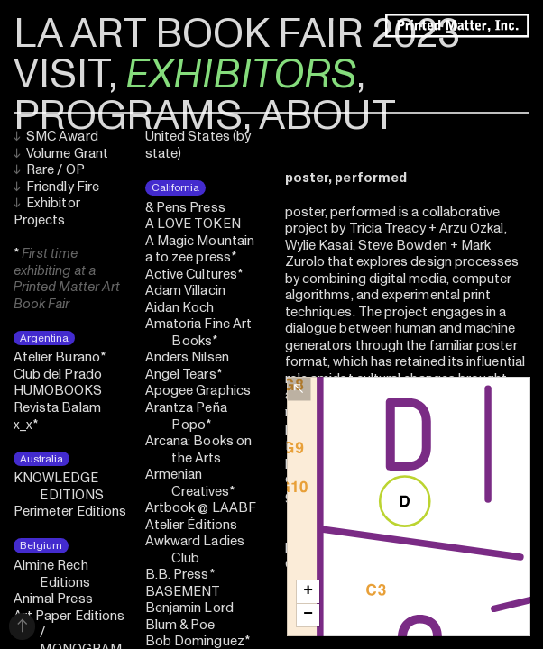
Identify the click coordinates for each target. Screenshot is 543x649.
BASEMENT (183, 591)
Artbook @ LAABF (200, 507)
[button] (308, 591)
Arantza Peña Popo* (186, 416)
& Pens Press (185, 207)
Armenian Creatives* (190, 483)
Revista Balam (57, 407)
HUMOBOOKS (58, 390)
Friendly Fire (56, 187)
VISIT (61, 74)
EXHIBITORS (240, 74)
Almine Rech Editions (52, 574)
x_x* (26, 425)
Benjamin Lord (189, 608)
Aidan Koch (180, 307)
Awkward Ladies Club (194, 550)
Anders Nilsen (187, 357)
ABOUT (327, 115)
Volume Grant (61, 153)
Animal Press (53, 599)
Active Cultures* (194, 274)
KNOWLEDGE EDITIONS (59, 487)
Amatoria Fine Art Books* (198, 333)
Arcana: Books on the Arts (198, 450)
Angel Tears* (183, 374)
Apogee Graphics (198, 390)
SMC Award (56, 136)
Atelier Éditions (191, 525)
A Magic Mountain (199, 241)
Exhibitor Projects (47, 212)
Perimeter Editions (70, 511)
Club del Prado (58, 374)
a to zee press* (190, 257)
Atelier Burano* (60, 357)
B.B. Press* (180, 574)
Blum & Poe (180, 625)
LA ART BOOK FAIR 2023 (237, 33)
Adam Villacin (185, 290)
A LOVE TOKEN (193, 224)
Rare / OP (49, 169)
